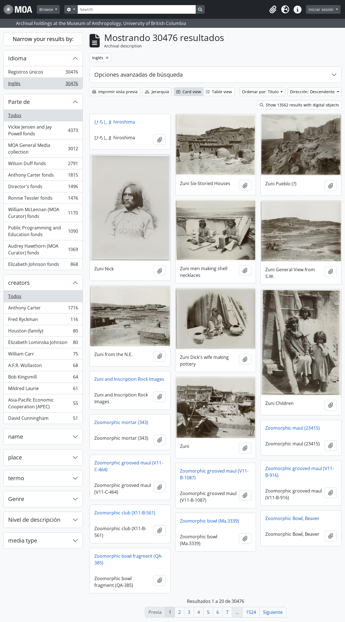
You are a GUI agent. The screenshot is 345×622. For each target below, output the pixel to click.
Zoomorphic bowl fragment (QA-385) (128, 559)
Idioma (17, 58)
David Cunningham (43, 419)
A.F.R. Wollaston (43, 366)
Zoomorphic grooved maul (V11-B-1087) (214, 474)
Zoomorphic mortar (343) (121, 422)
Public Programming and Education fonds (43, 231)
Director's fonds (43, 187)
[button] (273, 9)
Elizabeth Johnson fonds (43, 265)
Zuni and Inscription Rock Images (129, 379)
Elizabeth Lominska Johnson (43, 343)
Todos (14, 115)
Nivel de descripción (34, 519)
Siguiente (273, 612)
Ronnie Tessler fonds (43, 199)
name (15, 436)
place (15, 457)
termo (16, 478)
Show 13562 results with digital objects (299, 105)
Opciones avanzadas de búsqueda (138, 74)
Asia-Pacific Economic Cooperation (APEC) (43, 403)
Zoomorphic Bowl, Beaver (292, 518)
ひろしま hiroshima (114, 122)
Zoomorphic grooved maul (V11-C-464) (128, 466)
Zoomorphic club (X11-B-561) (124, 513)
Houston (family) (43, 332)
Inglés (43, 84)
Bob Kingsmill (43, 378)
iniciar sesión (322, 9)
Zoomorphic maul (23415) (292, 428)
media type (22, 540)
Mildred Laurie (43, 389)
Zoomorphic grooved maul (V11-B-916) (299, 471)
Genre (16, 499)
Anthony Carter (43, 309)
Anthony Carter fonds (43, 176)
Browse (46, 9)
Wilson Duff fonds (43, 164)
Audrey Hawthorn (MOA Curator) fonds (43, 249)
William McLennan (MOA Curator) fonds (43, 212)
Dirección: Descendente (313, 91)
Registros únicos (43, 73)
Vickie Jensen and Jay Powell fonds (43, 130)
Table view (219, 91)
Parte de (19, 102)
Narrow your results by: (43, 39)
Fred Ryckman (43, 320)
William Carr (43, 355)
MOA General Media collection (43, 148)
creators (19, 282)
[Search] (136, 9)
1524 (251, 612)
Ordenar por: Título (261, 91)
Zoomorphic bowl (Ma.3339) (209, 521)
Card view (188, 91)
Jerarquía (157, 91)
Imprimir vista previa (115, 91)
